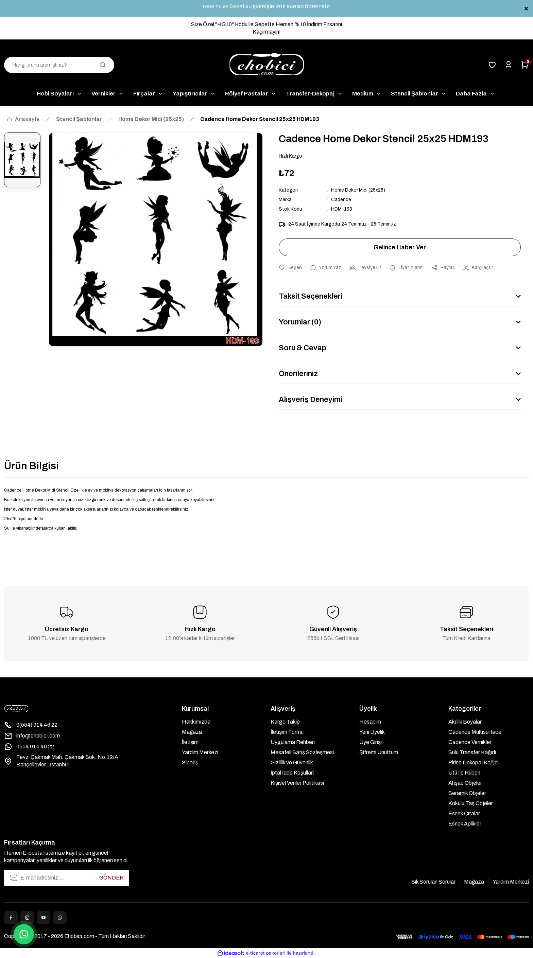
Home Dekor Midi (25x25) (358, 190)
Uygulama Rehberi (293, 742)
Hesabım (370, 722)
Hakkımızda (196, 722)
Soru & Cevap (302, 348)
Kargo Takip (285, 722)
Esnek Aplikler (464, 824)
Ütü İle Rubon (464, 773)
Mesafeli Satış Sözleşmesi (302, 752)
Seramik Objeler (467, 793)
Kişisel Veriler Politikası (297, 783)
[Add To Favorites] (290, 267)
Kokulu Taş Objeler (470, 803)
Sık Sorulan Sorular (433, 882)
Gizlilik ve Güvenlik (292, 762)
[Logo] (266, 65)
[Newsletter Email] (66, 878)
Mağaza (192, 732)
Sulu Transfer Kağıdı (472, 752)
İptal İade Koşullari (292, 773)
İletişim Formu (287, 732)
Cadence (341, 199)
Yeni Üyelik (372, 732)
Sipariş (190, 762)
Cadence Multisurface (474, 732)
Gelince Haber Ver (400, 247)
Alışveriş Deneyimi (310, 399)
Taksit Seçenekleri (310, 296)
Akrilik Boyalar (465, 722)
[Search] (59, 65)
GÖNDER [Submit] (111, 878)
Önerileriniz (298, 374)
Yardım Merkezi (200, 752)
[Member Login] (508, 65)
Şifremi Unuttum (378, 752)
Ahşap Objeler (465, 783)
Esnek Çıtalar (464, 813)
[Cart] (525, 65)
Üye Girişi (370, 742)
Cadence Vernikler (470, 742)
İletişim (190, 742)
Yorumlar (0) (300, 322)
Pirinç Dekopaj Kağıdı (473, 762)
